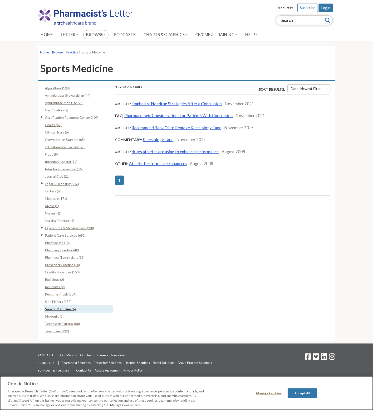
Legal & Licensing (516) (62, 184)
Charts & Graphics (165, 34)
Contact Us (84, 370)
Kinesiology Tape (158, 139)
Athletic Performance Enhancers (158, 163)
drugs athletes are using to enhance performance (175, 151)
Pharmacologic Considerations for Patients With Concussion (178, 115)
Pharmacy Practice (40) (62, 250)
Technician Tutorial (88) (62, 324)
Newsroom (119, 355)
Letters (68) (54, 191)
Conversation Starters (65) (65, 140)
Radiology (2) (54, 279)
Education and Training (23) (65, 147)
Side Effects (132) (58, 302)
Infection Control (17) (61, 162)
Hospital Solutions (137, 363)
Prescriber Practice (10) (62, 265)
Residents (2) (55, 287)
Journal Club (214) (58, 176)
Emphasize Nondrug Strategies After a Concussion (177, 103)
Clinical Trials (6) (57, 132)
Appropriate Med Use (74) (64, 103)
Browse (96, 34)
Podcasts (124, 34)
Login (325, 7)
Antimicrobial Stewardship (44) (67, 95)
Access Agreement (107, 370)
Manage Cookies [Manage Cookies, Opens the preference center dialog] (268, 393)
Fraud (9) (51, 154)
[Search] (327, 20)
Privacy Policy (133, 370)
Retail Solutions (163, 363)
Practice (72, 52)
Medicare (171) (56, 198)
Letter (69, 34)
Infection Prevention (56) (64, 169)
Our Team (87, 355)
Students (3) (54, 316)
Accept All (302, 393)
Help (251, 34)
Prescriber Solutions (108, 363)
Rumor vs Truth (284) (60, 294)
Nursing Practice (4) (59, 221)
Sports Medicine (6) (60, 309)
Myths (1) (52, 206)
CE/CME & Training (216, 34)
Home (47, 34)
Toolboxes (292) (57, 331)
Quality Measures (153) (62, 272)
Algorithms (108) (57, 88)
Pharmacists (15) (57, 243)
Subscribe (307, 7)
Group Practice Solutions (194, 363)
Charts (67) (53, 125)
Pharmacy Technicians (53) (64, 257)
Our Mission (68, 355)
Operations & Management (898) (69, 228)
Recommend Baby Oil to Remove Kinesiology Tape (176, 127)
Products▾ (285, 8)
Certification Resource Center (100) (71, 117)
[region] (186, 393)
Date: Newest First (309, 88)
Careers (102, 355)
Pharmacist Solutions (76, 363)
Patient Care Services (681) (65, 235)
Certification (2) (56, 110)
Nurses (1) (52, 213)
